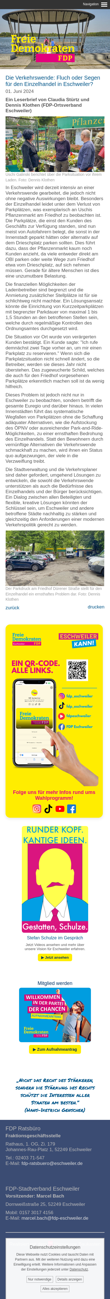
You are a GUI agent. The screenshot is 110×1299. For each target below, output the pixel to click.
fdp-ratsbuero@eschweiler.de (52, 1163)
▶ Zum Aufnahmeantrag (55, 1049)
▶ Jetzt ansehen (55, 957)
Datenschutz (79, 1269)
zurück (12, 607)
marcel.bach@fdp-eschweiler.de (55, 1218)
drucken (96, 607)
